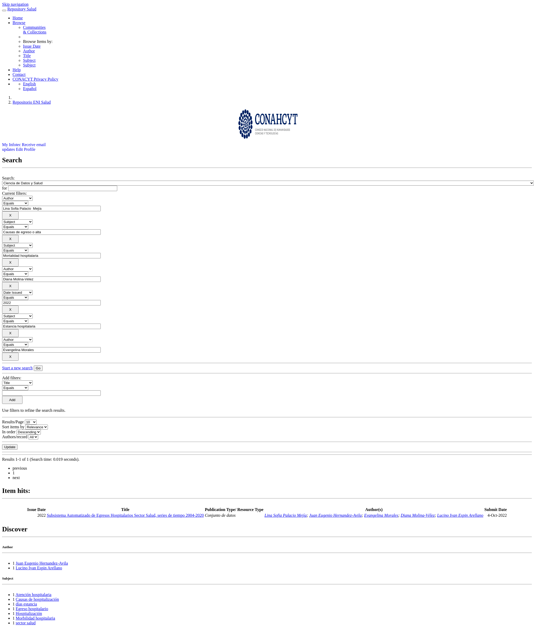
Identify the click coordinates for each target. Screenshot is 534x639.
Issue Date (32, 46)
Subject (29, 60)
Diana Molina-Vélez (418, 515)
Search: (8, 178)
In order (8, 432)
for (4, 188)
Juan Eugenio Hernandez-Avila (335, 515)
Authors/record (14, 437)
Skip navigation (15, 4)
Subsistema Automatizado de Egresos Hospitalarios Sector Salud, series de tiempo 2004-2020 (125, 515)
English (29, 84)
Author (29, 51)
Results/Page (13, 422)
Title (27, 55)
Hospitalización (29, 613)
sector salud (26, 623)
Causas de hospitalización (37, 599)
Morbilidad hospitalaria (35, 618)
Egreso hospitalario (32, 609)
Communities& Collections (34, 29)
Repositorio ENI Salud (32, 102)
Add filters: (11, 378)
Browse (19, 22)
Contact (19, 74)
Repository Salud (21, 9)
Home (18, 18)
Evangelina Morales (381, 515)
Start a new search (17, 368)
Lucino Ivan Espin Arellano (460, 515)
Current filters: (14, 193)
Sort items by (13, 427)
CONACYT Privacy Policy (35, 79)
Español (30, 88)
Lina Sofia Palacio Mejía (286, 515)
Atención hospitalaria (33, 594)
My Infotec (11, 144)
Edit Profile (25, 149)
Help (17, 70)
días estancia (26, 604)
